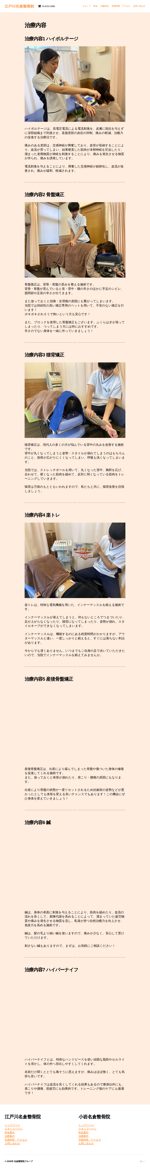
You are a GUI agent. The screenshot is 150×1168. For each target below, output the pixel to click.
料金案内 (10, 1132)
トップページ (12, 1125)
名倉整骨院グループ (23, 1161)
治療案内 (10, 1136)
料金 (95, 6)
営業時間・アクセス (121, 6)
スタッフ (86, 6)
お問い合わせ (139, 6)
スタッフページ (14, 1128)
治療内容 (104, 6)
